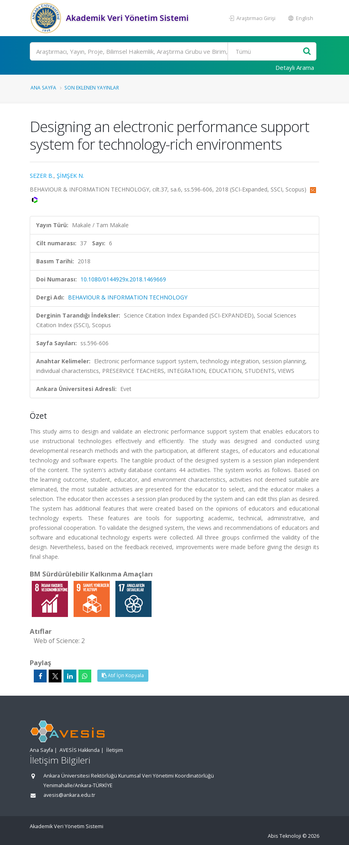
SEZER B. (41, 175)
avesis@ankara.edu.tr (69, 795)
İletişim (114, 750)
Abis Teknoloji (284, 836)
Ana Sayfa (43, 87)
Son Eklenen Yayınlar (91, 87)
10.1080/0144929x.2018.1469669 (123, 279)
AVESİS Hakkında (80, 750)
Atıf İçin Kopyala (123, 675)
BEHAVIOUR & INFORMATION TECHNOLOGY (127, 297)
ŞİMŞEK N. (70, 175)
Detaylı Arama (294, 67)
